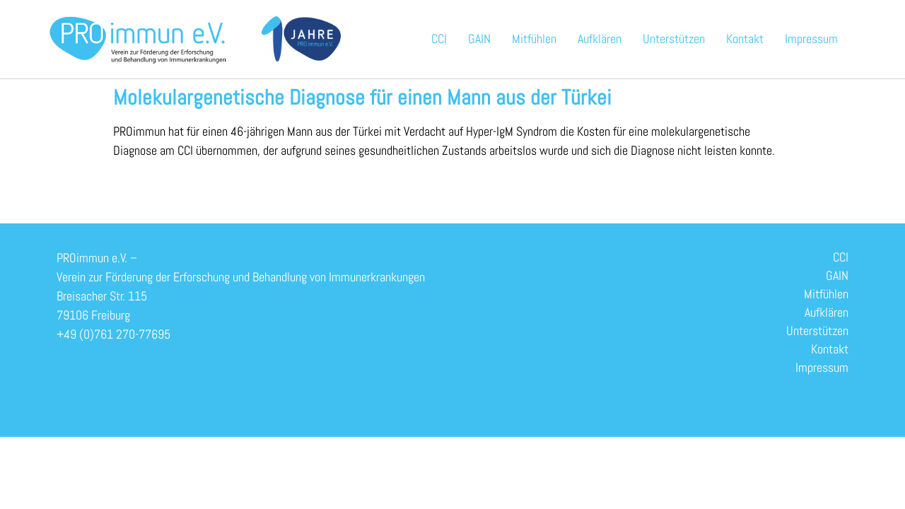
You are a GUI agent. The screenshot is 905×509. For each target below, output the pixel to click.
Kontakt (745, 38)
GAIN (479, 38)
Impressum (811, 38)
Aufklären (599, 38)
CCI (439, 38)
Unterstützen (674, 38)
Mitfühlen (534, 38)
